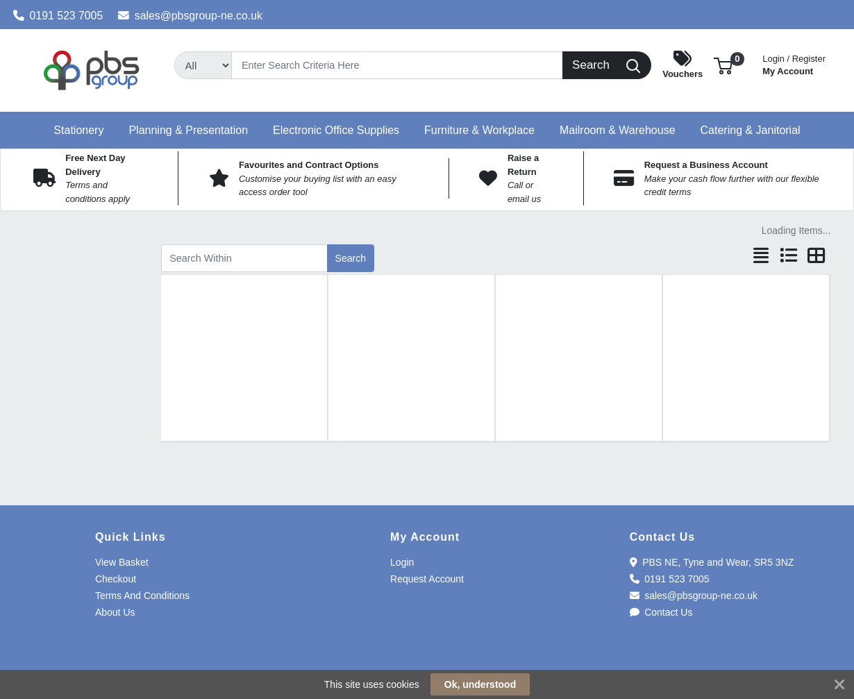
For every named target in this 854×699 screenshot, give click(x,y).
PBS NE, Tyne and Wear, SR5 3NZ (712, 562)
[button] (723, 65)
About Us (115, 612)
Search (350, 258)
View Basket (122, 562)
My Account (794, 63)
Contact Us (661, 612)
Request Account (427, 578)
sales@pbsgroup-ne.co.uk (190, 16)
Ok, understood (480, 684)
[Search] (397, 65)
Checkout (115, 578)
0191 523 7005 (58, 16)
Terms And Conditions (142, 595)
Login (402, 562)
